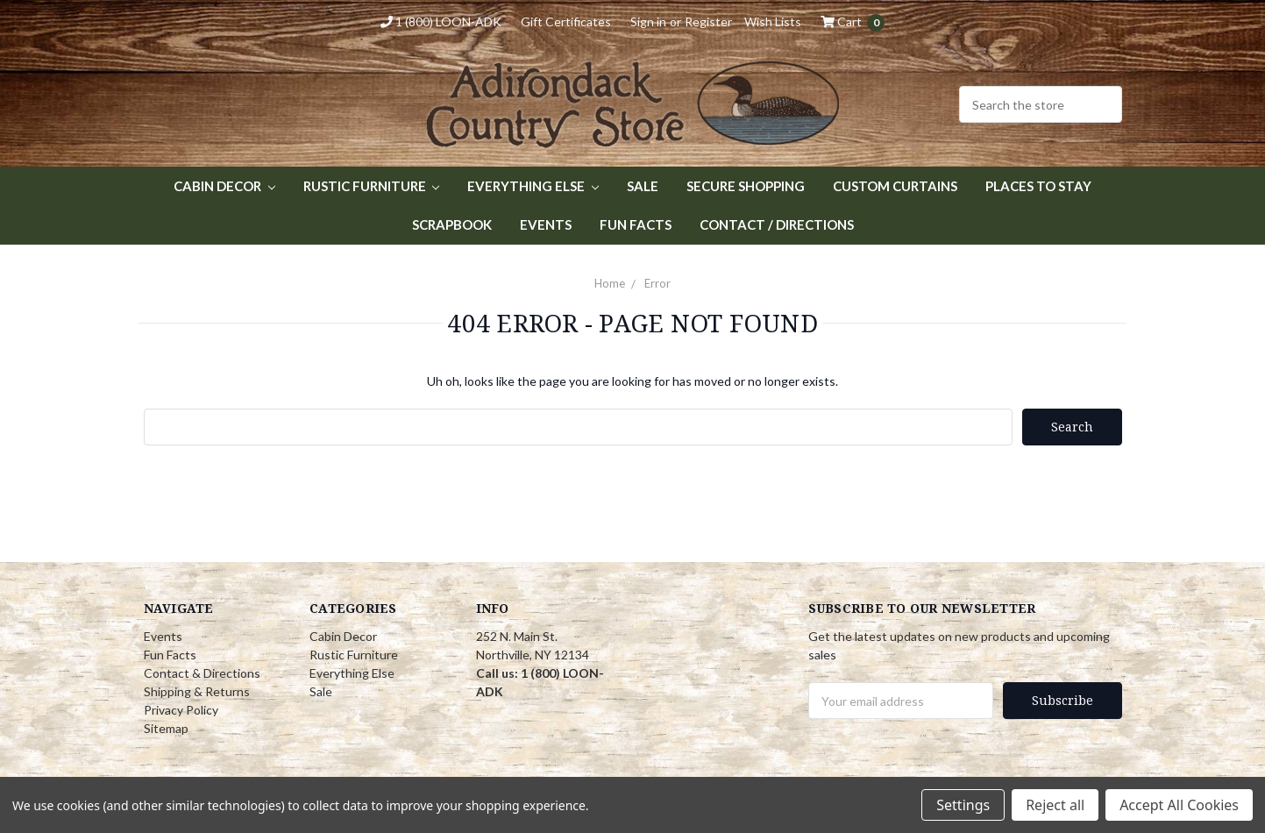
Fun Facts (636, 224)
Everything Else (533, 186)
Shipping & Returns (197, 691)
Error (657, 283)
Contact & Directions (202, 673)
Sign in (648, 21)
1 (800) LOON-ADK (440, 21)
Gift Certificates (566, 21)
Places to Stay (1038, 186)
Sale (642, 186)
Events (546, 224)
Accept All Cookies (1179, 805)
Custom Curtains (895, 186)
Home (609, 283)
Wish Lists (772, 21)
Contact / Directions (777, 224)
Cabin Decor (224, 186)
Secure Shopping (745, 186)
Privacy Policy (181, 709)
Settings (963, 805)
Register (708, 21)
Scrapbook (452, 224)
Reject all (1055, 805)
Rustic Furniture (371, 186)
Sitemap (166, 728)
